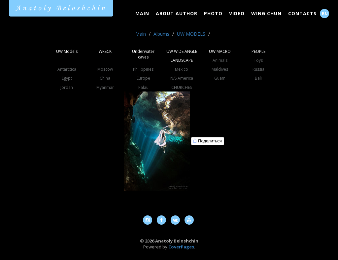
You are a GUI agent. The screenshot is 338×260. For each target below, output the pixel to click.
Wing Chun (266, 13)
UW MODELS (191, 34)
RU (325, 13)
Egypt (67, 78)
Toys (258, 60)
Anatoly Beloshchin (61, 8)
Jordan (66, 87)
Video (237, 13)
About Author (176, 13)
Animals (220, 60)
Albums (161, 34)
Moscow (105, 69)
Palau (143, 87)
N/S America (181, 78)
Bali (258, 78)
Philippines (143, 69)
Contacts (302, 13)
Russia (258, 69)
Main (142, 13)
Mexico (181, 69)
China (105, 78)
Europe (143, 78)
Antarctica (66, 69)
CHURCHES (181, 87)
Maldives (220, 69)
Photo (213, 13)
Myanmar (105, 87)
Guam (219, 78)
